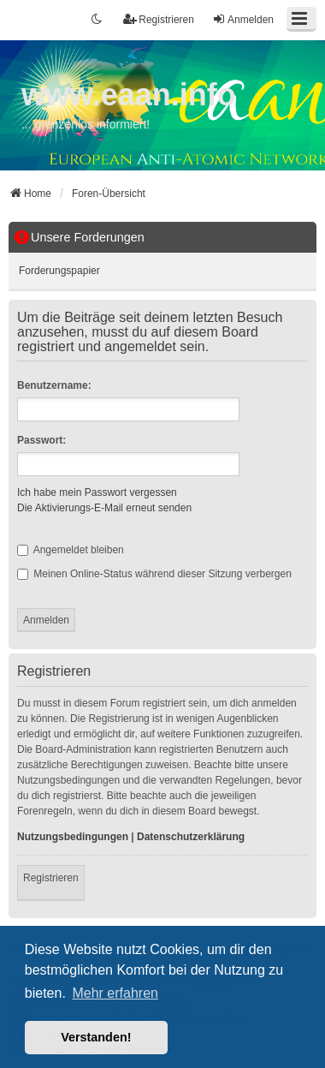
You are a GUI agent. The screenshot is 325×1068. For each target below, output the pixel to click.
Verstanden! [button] (96, 1037)
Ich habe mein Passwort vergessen (97, 492)
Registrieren (51, 878)
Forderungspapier (59, 271)
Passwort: (41, 440)
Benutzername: (54, 385)
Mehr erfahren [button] (115, 993)
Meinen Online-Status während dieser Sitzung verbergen (154, 574)
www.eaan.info (128, 94)
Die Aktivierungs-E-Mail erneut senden (104, 508)
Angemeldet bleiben (70, 550)
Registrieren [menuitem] (158, 19)
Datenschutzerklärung (191, 837)
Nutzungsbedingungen (72, 837)
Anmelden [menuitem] (243, 19)
